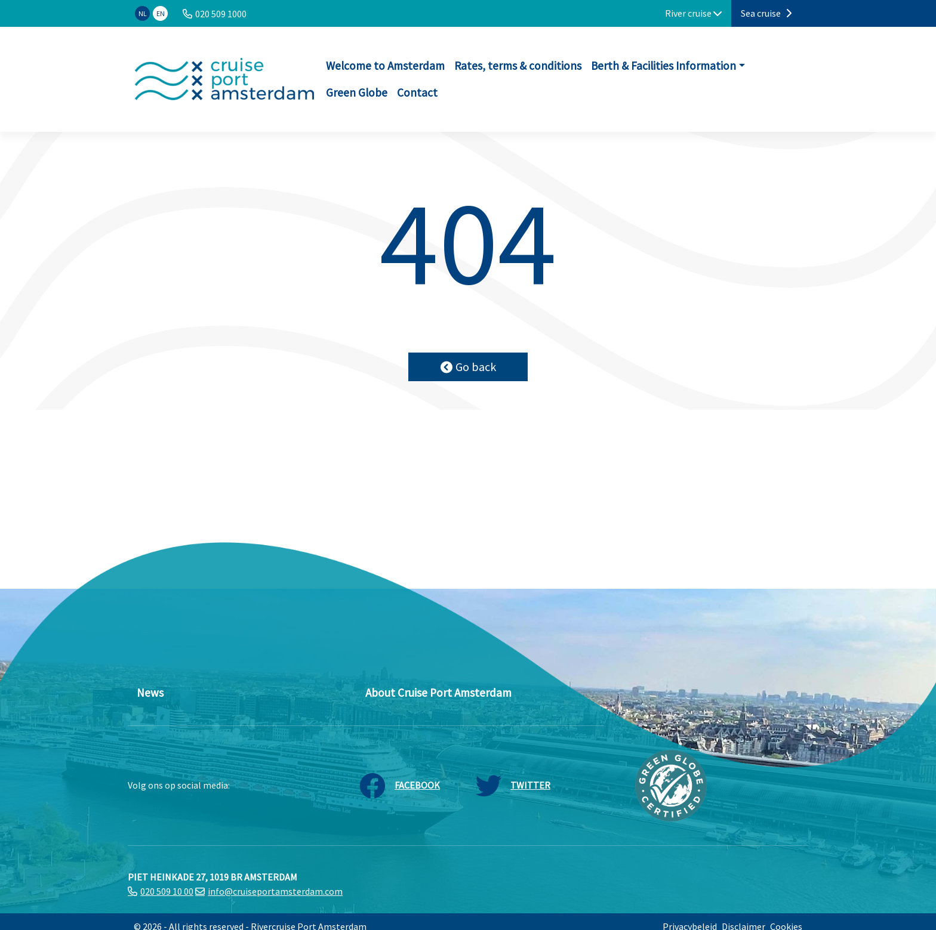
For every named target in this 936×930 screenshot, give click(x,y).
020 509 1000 (221, 14)
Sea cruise (766, 13)
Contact (417, 92)
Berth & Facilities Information (663, 65)
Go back (468, 366)
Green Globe (356, 92)
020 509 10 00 (166, 891)
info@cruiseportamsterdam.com (275, 891)
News (150, 692)
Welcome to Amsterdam (385, 65)
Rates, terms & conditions (517, 65)
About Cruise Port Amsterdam (438, 692)
